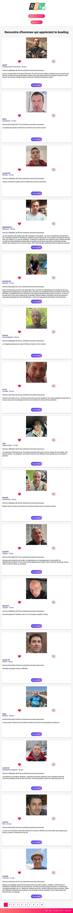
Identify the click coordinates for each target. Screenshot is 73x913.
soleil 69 (5, 822)
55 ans (14, 499)
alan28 (4, 65)
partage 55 (6, 660)
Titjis (4, 443)
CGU (50, 910)
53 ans (11, 607)
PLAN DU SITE (58, 910)
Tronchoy (5, 878)
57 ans (11, 283)
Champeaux (6, 121)
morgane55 (6, 173)
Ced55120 (5, 768)
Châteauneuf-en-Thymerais (11, 67)
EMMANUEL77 (7, 227)
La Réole (5, 391)
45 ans (15, 445)
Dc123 (4, 389)
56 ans (10, 662)
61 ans (12, 878)
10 (41, 905)
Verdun (4, 662)
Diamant (5, 335)
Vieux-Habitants (7, 337)
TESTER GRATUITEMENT (36, 16)
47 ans (14, 121)
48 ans (12, 229)
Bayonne (5, 716)
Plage (4, 714)
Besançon (5, 229)
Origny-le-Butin (7, 445)
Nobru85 (5, 498)
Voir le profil (36, 85)
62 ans (11, 391)
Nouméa (5, 283)
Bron (4, 824)
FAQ (46, 910)
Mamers (5, 175)
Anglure (5, 553)
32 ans (11, 175)
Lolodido (5, 876)
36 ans (21, 770)
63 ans (9, 824)
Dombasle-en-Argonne (9, 770)
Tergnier (5, 607)
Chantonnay (6, 499)
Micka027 (5, 606)
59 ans (16, 337)
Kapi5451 (5, 552)
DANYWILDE (6, 281)
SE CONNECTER (36, 22)
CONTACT (68, 910)
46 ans (24, 67)
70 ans (11, 553)
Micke (4, 119)
